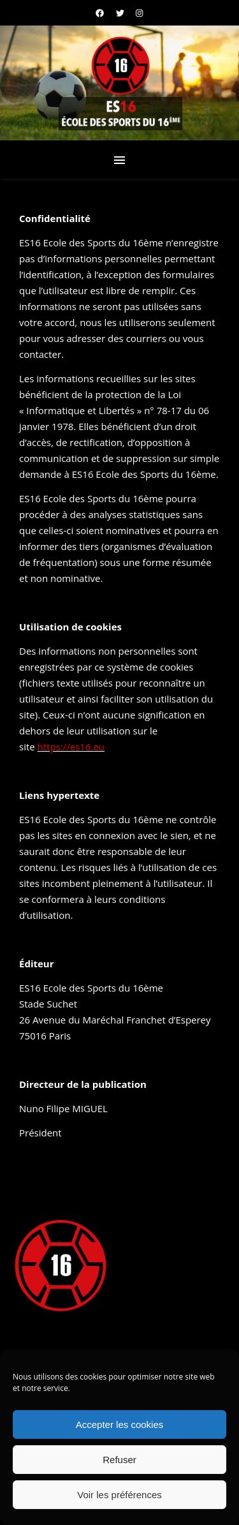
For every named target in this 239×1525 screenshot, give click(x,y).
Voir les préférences (119, 1494)
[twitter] (121, 13)
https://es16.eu (71, 746)
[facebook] (101, 13)
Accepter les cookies (120, 1424)
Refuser (119, 1459)
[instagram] (139, 13)
